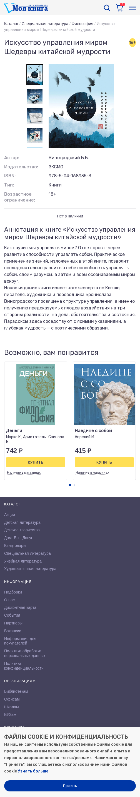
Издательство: (21, 166)
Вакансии (12, 631)
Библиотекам (16, 691)
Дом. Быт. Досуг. (18, 538)
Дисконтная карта (20, 607)
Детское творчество (22, 530)
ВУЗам (10, 714)
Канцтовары (15, 545)
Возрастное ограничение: (19, 197)
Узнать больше (33, 771)
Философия (82, 23)
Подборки (13, 592)
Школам (11, 707)
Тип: (9, 185)
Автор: (11, 157)
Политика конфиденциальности (24, 665)
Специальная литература (45, 23)
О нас (9, 600)
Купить (36, 462)
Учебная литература (23, 561)
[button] (70, 485)
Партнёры (13, 623)
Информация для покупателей (20, 641)
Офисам (12, 699)
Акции (9, 514)
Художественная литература (30, 568)
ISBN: (10, 175)
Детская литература (22, 522)
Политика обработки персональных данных (24, 653)
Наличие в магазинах (24, 472)
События (12, 615)
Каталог (11, 23)
